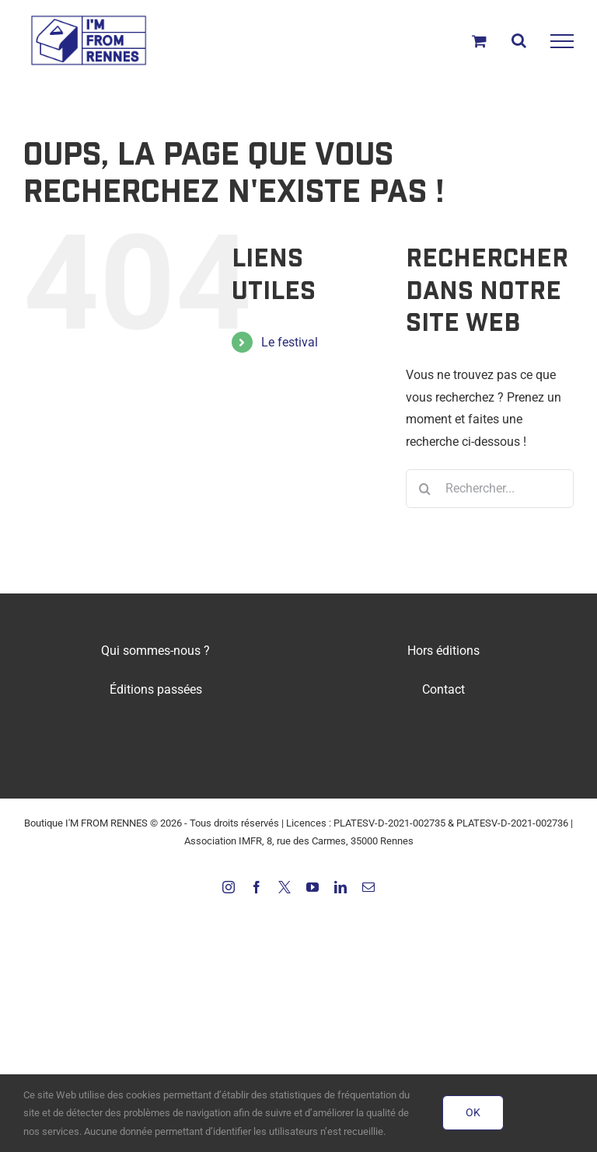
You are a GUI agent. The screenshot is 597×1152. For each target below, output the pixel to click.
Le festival (289, 342)
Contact (443, 689)
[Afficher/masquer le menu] (562, 41)
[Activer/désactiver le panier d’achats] (479, 41)
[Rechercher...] (490, 488)
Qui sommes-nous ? (155, 650)
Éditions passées (156, 689)
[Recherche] (425, 488)
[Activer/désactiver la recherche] (518, 40)
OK (473, 1112)
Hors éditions (443, 650)
